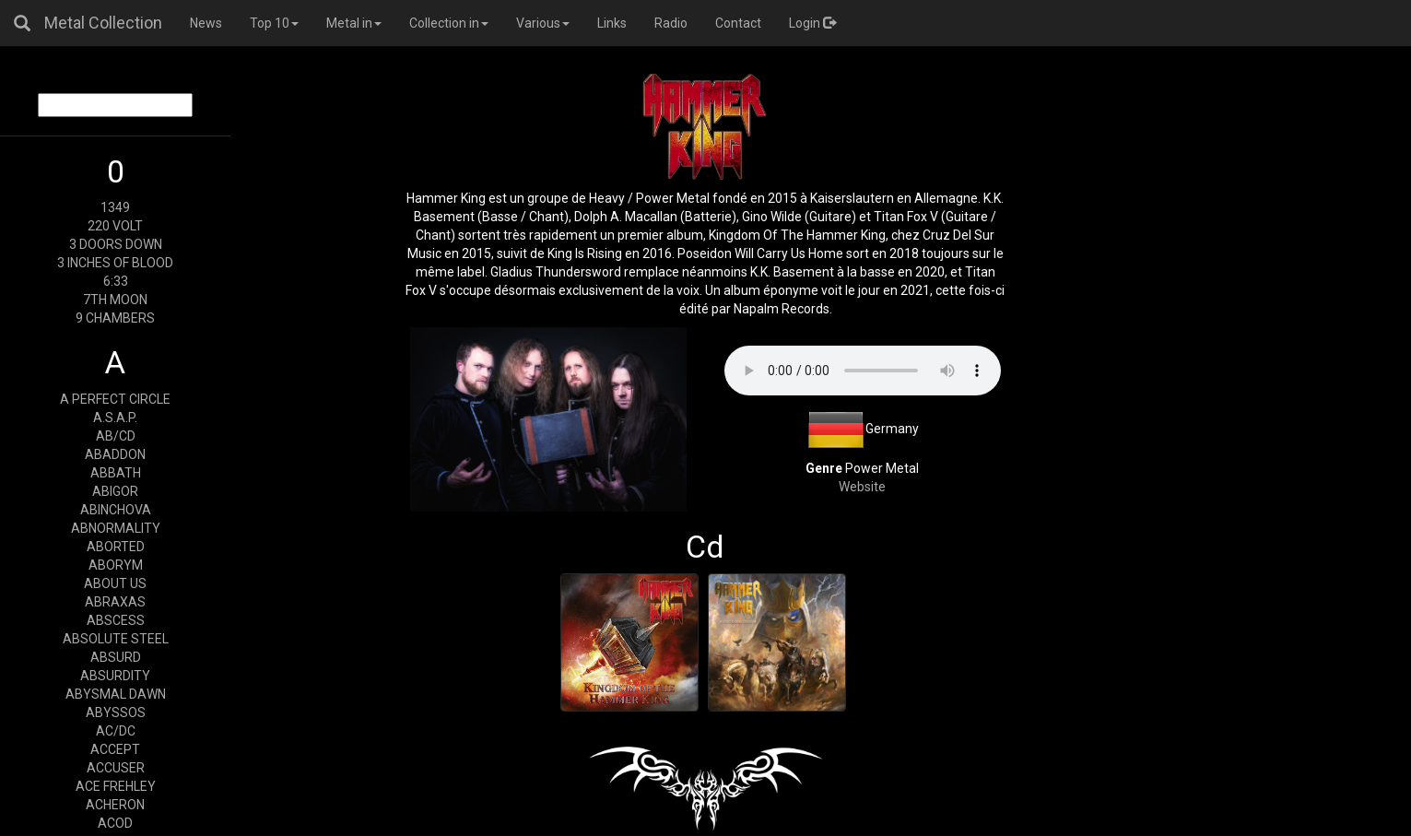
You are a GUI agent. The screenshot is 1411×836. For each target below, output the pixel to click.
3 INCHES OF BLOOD (115, 262)
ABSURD (115, 657)
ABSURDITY (115, 675)
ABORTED (116, 546)
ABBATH (115, 472)
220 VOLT (115, 225)
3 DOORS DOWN (115, 244)
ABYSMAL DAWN (115, 694)
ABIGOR (115, 491)
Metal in (354, 23)
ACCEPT (115, 749)
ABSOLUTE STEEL (116, 638)
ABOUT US (115, 583)
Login (812, 23)
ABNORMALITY (115, 528)
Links (612, 23)
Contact (738, 23)
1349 (115, 207)
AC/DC (115, 731)
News (206, 23)
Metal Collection (103, 22)
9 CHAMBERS (115, 318)
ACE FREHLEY (116, 786)
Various (543, 23)
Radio (671, 23)
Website (862, 486)
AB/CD (115, 436)
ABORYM (115, 565)
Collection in (448, 23)
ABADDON (115, 454)
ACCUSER (116, 767)
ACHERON (115, 804)
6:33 (115, 281)
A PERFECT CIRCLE (115, 399)
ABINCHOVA (115, 509)
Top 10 (274, 23)
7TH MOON (115, 299)
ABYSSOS (116, 712)
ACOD (115, 823)
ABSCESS (116, 620)
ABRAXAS (115, 602)
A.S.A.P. (115, 417)
